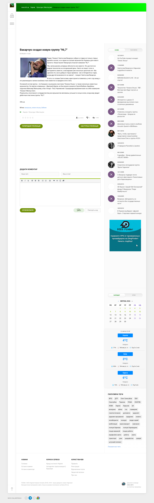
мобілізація (113, 424)
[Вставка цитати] (54, 180)
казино (138, 417)
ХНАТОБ (137, 402)
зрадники (129, 417)
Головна (24, 464)
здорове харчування (116, 417)
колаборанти (113, 420)
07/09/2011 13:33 (25, 53)
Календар (117, 295)
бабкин (44, 108)
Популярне (133, 50)
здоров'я (136, 413)
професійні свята (115, 435)
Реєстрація (75, 466)
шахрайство (129, 438)
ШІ (133, 406)
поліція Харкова (114, 428)
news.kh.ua (25, 7)
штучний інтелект (115, 442)
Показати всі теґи (114, 447)
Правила (74, 464)
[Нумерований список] (45, 180)
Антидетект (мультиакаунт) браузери (56, 468)
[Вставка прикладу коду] (57, 180)
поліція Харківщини (130, 428)
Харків (32, 7)
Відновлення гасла (78, 469)
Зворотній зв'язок (77, 472)
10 (130, 312)
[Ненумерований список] (42, 180)
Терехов (122, 402)
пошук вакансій (114, 431)
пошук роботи (128, 431)
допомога (126, 413)
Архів (133, 295)
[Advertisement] (81, 27)
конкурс (124, 420)
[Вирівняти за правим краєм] (38, 180)
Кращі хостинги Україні (54, 464)
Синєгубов (112, 402)
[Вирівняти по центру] (35, 180)
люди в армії (133, 420)
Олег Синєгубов (126, 398)
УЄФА (130, 402)
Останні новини (26, 466)
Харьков (126, 406)
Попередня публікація (31, 126)
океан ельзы (36, 108)
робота (126, 435)
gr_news (80, 118)
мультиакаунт (125, 424)
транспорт (112, 438)
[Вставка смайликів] (50, 180)
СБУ (136, 398)
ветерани (112, 409)
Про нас (74, 475)
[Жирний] (21, 180)
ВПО (110, 398)
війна (120, 409)
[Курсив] (25, 180)
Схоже (117, 50)
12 (140, 312)
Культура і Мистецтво (44, 7)
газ (126, 409)
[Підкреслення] (28, 180)
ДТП (116, 398)
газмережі (133, 409)
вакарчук (28, 108)
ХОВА (111, 406)
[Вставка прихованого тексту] (63, 180)
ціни (120, 438)
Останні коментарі (27, 469)
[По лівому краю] (32, 180)
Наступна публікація (89, 126)
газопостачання (114, 413)
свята (134, 435)
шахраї (138, 438)
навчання (135, 424)
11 (135, 312)
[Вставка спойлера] (60, 180)
